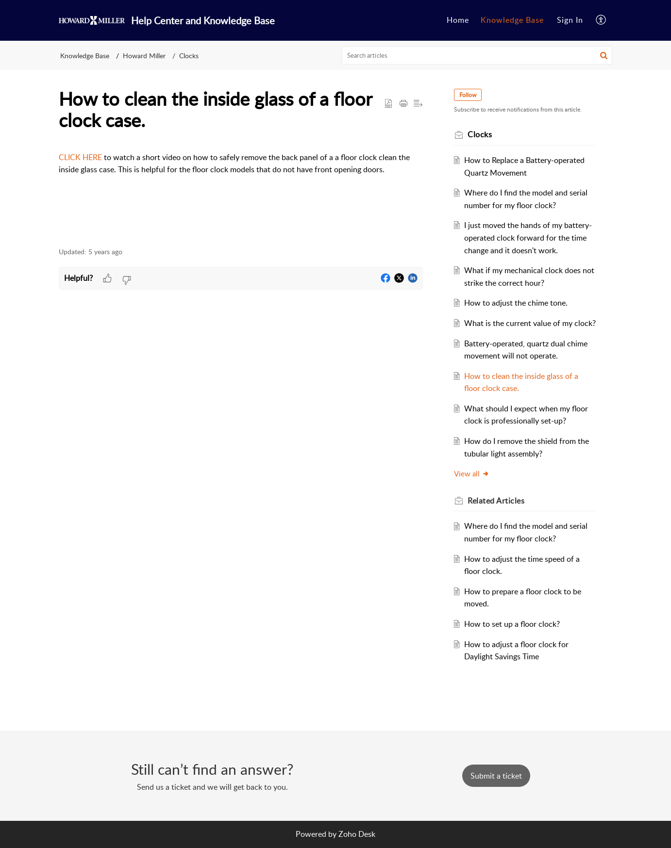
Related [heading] (496, 500)
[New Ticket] (496, 775)
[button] (601, 20)
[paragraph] (241, 163)
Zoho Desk (356, 834)
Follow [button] (467, 95)
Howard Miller (144, 55)
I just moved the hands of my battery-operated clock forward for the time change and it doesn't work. (528, 237)
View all (471, 473)
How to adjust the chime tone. (516, 302)
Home (458, 20)
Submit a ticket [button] (496, 775)
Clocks (189, 55)
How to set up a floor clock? (512, 624)
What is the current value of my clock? (530, 323)
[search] (477, 55)
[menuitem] (457, 20)
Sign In (570, 20)
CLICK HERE (81, 157)
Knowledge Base (512, 20)
